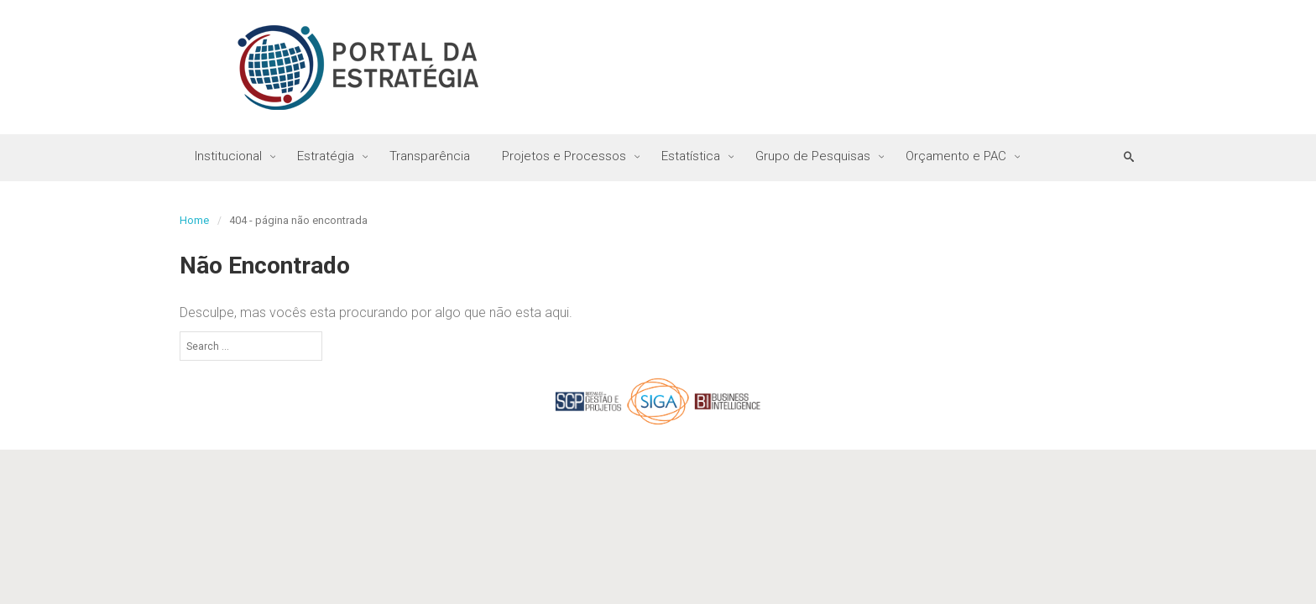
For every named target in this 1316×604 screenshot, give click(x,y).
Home (194, 220)
